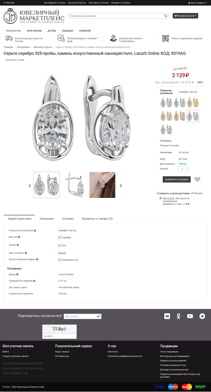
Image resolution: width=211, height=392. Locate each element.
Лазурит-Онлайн (169, 145)
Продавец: (166, 141)
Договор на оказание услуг (174, 370)
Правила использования (173, 361)
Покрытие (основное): (166, 92)
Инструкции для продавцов (174, 356)
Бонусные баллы (77, 2)
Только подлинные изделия (187, 38)
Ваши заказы (62, 352)
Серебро (66, 237)
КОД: (163, 159)
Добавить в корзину (176, 179)
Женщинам (13, 30)
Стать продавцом (169, 352)
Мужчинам (34, 30)
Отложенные (62, 356)
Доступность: (167, 164)
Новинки (85, 30)
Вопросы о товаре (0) (97, 219)
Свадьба (67, 30)
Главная (8, 47)
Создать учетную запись (16, 356)
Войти (6, 352)
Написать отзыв (15, 60)
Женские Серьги (42, 47)
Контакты (113, 352)
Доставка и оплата (99, 2)
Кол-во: (164, 169)
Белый (62, 253)
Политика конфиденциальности (125, 356)
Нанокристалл (70, 260)
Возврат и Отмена (120, 2)
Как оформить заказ (54, 2)
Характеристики (19, 219)
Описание (47, 219)
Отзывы (68, 219)
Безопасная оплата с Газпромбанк (131, 40)
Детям (52, 30)
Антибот (47, 322)
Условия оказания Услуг (173, 365)
